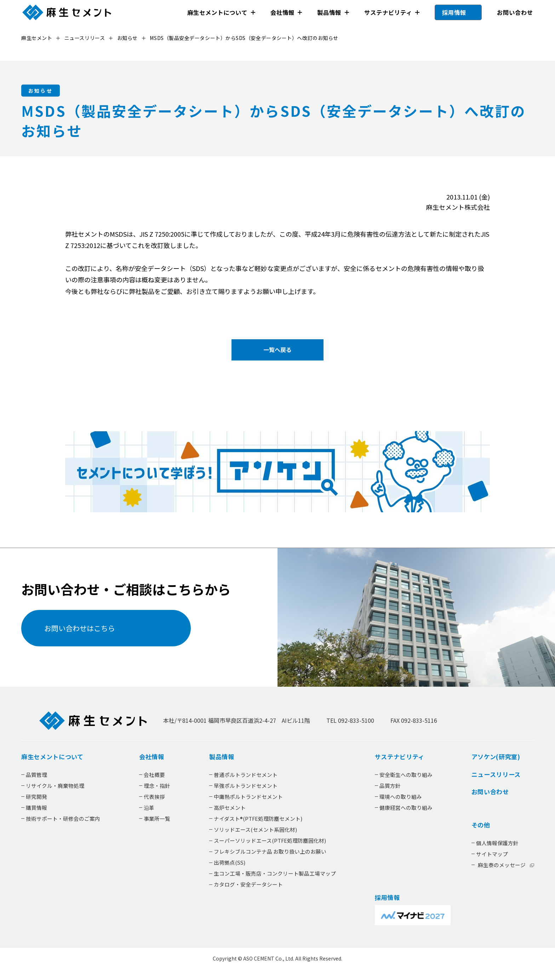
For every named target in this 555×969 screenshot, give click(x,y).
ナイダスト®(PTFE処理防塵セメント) (257, 818)
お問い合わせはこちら (79, 628)
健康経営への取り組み (405, 807)
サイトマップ (492, 854)
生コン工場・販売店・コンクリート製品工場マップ (274, 873)
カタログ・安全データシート (247, 884)
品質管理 (36, 774)
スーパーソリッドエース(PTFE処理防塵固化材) (269, 840)
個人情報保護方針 (497, 843)
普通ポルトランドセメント (245, 774)
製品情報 (329, 12)
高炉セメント (229, 807)
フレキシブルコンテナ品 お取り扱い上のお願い (269, 851)
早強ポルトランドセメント (245, 785)
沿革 (149, 807)
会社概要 (154, 774)
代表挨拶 (154, 796)
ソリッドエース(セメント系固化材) (255, 829)
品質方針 (389, 785)
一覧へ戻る (277, 349)
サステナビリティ (388, 12)
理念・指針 (157, 785)
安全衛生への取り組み (405, 774)
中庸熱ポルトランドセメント (247, 796)
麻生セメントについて (217, 12)
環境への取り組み (400, 796)
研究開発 (36, 796)
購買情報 (36, 807)
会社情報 (282, 12)
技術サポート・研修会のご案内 (63, 818)
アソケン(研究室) (495, 757)
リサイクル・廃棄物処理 (55, 785)
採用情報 (454, 12)
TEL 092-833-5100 (350, 720)
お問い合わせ (515, 12)
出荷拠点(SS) (229, 862)
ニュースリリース (495, 774)
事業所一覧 (157, 818)
